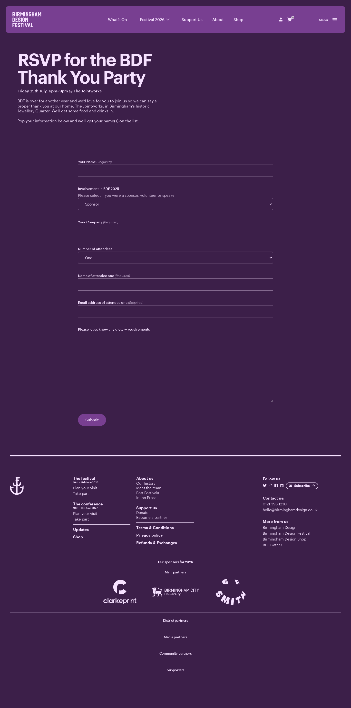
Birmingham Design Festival (286, 533)
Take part (81, 493)
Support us (146, 507)
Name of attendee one (104, 276)
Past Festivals (147, 493)
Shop (78, 536)
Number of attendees (95, 249)
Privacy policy (149, 535)
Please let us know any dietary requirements (114, 329)
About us (144, 478)
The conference (102, 506)
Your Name (95, 162)
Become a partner (151, 517)
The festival (102, 480)
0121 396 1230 (275, 504)
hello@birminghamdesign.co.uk (290, 510)
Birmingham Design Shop (284, 539)
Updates (81, 529)
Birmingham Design (279, 527)
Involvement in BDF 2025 (98, 189)
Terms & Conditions (155, 527)
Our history (146, 483)
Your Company (98, 222)
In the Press (146, 497)
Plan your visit (85, 488)
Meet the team (148, 488)
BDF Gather (272, 545)
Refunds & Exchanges (156, 542)
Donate (142, 512)
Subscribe (299, 486)
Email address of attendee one (110, 302)
